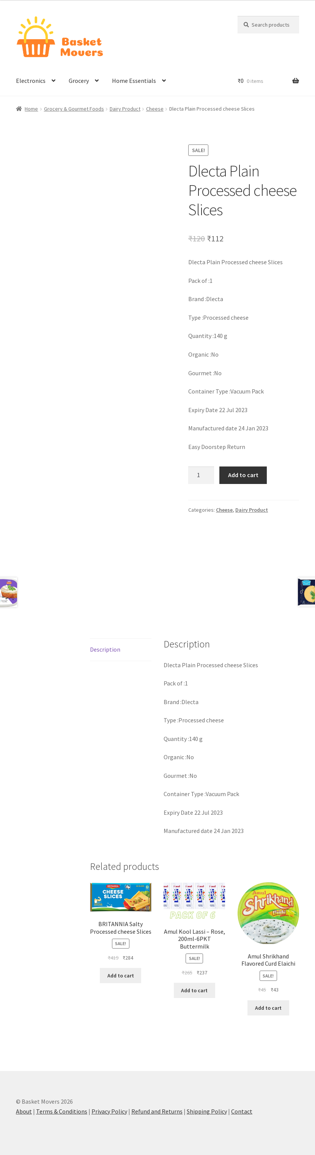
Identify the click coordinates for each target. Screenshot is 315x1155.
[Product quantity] (201, 475)
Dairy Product (125, 108)
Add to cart (243, 475)
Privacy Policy (109, 1111)
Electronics (31, 80)
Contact (241, 1111)
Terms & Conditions (61, 1111)
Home (31, 108)
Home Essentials (134, 80)
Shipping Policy (207, 1111)
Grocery (79, 80)
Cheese (155, 108)
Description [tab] (105, 649)
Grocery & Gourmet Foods (74, 108)
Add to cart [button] (120, 975)
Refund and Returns (157, 1111)
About (24, 1111)
